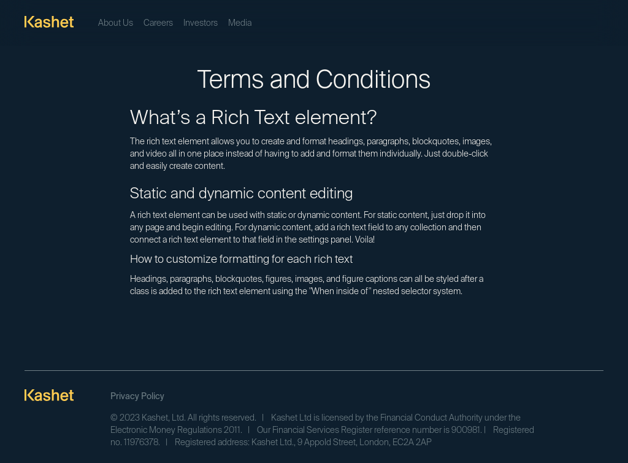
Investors (200, 23)
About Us (115, 23)
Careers (158, 23)
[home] (49, 21)
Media (239, 23)
